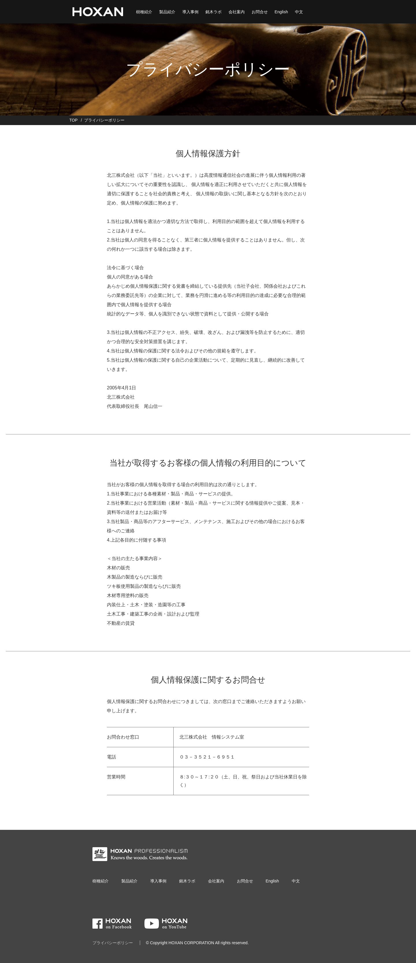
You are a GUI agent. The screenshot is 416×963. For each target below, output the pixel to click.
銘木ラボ (213, 11)
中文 (299, 11)
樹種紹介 (144, 11)
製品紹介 (167, 11)
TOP (73, 120)
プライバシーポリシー (112, 942)
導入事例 (190, 11)
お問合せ (259, 11)
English (281, 11)
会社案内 (236, 11)
